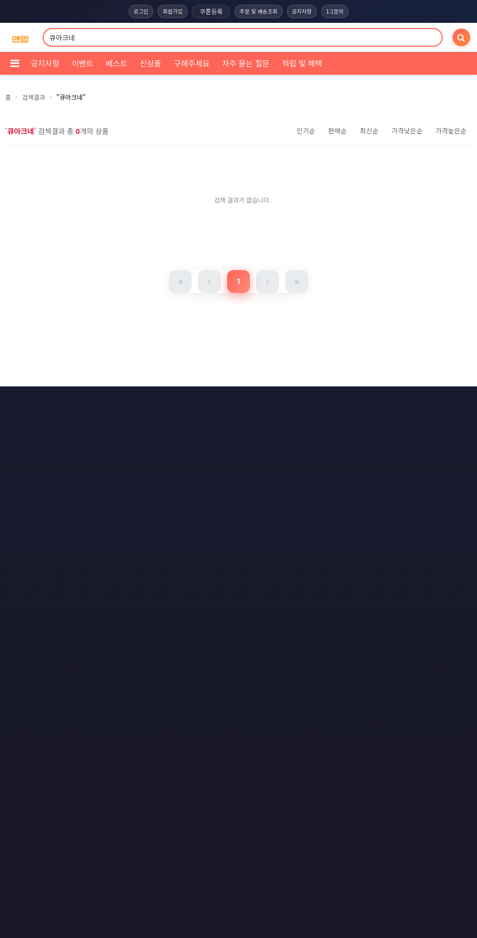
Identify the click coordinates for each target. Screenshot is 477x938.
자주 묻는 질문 (245, 63)
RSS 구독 (330, 421)
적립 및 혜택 (302, 63)
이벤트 (82, 63)
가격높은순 (451, 131)
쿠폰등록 (209, 11)
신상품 (150, 63)
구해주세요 (191, 63)
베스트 (116, 63)
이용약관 (164, 402)
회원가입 (169, 11)
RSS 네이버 (236, 440)
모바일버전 (292, 440)
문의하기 (230, 421)
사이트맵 (280, 421)
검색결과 (33, 96)
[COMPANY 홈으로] (20, 37)
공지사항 (304, 11)
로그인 (135, 11)
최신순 (369, 131)
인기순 (306, 131)
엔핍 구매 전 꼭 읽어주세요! (328, 589)
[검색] (461, 37)
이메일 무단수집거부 (298, 402)
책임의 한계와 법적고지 (163, 421)
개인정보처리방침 (225, 402)
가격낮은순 (406, 131)
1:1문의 (339, 11)
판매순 (337, 131)
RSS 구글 (183, 440)
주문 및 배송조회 (259, 11)
